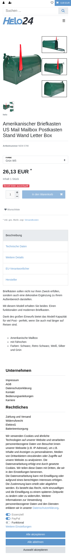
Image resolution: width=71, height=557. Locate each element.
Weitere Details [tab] (15, 257)
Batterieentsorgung (17, 428)
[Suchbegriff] (30, 10)
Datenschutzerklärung (18, 388)
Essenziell (18, 514)
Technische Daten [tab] (16, 246)
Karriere (10, 400)
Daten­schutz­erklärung (45, 507)
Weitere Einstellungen (18, 526)
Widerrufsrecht (14, 420)
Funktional (18, 522)
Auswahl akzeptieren (35, 549)
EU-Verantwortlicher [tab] (17, 268)
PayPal (16, 518)
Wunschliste (12, 209)
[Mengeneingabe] (10, 194)
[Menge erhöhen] (17, 192)
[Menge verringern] (17, 197)
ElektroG (11, 424)
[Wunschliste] (52, 3)
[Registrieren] (10, 3)
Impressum (12, 380)
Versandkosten (32, 220)
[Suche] (63, 10)
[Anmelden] (4, 3)
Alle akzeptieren (35, 534)
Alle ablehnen (35, 541)
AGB (8, 384)
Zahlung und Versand (18, 416)
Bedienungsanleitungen (19, 396)
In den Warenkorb (47, 194)
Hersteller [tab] (11, 279)
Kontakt (10, 392)
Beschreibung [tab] (14, 235)
